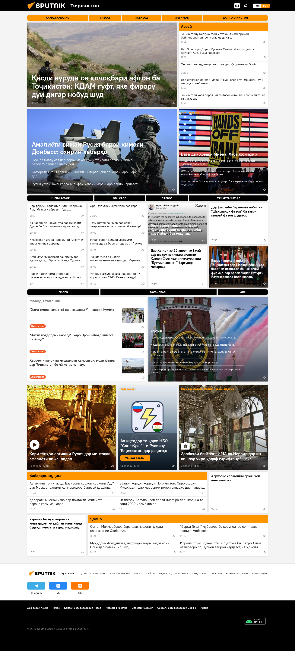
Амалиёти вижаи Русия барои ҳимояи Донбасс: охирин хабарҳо (88, 148)
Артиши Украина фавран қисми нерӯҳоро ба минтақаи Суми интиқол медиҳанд (193, 353)
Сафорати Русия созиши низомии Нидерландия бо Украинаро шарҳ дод (84, 174)
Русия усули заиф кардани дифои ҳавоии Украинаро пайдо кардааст (85, 184)
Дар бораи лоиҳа (37, 607)
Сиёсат (150, 573)
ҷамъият (181, 573)
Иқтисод (165, 573)
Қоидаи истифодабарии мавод (82, 607)
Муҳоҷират (200, 573)
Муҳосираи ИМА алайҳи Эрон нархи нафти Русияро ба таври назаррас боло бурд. (218, 162)
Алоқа (204, 607)
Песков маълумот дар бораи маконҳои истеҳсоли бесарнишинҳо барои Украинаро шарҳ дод (82, 162)
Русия (156, 331)
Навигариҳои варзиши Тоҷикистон (251, 573)
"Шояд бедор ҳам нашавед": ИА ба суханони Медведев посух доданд (193, 337)
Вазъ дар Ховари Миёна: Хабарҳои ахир (219, 154)
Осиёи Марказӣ (119, 573)
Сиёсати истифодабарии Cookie (176, 607)
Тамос (56, 607)
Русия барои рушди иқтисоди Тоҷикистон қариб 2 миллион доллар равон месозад (196, 370)
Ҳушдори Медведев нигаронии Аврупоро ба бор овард (184, 362)
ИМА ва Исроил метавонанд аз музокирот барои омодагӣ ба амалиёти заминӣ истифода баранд (218, 172)
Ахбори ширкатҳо (116, 607)
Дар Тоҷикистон (93, 573)
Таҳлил (217, 573)
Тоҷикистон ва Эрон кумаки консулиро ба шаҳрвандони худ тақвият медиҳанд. (222, 182)
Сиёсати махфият (142, 607)
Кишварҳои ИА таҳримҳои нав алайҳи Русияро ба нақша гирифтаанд (192, 344)
